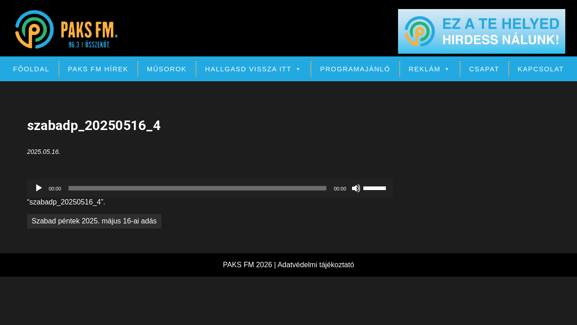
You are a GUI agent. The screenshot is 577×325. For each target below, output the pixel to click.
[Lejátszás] (38, 188)
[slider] (198, 188)
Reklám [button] (430, 69)
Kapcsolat (541, 69)
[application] (210, 188)
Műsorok (167, 69)
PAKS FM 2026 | (250, 265)
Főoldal (31, 69)
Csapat (484, 69)
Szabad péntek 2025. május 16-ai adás (94, 221)
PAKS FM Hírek (98, 69)
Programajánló (355, 69)
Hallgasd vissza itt (253, 69)
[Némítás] (356, 188)
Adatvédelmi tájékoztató (316, 265)
